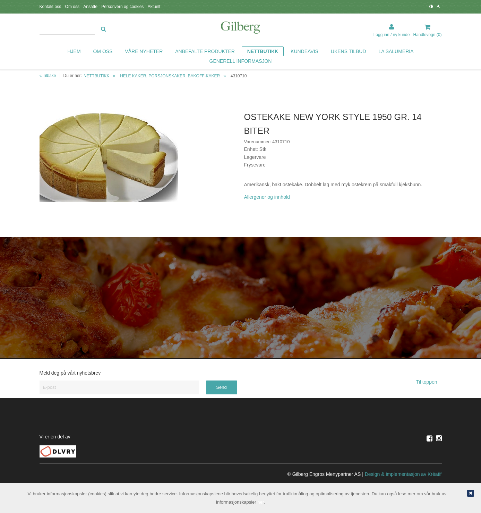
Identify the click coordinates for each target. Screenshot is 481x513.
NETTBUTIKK (97, 76)
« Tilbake (48, 75)
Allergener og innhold (267, 197)
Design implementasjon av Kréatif (403, 474)
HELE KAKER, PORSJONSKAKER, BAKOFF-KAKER (170, 76)
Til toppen (429, 382)
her (260, 502)
